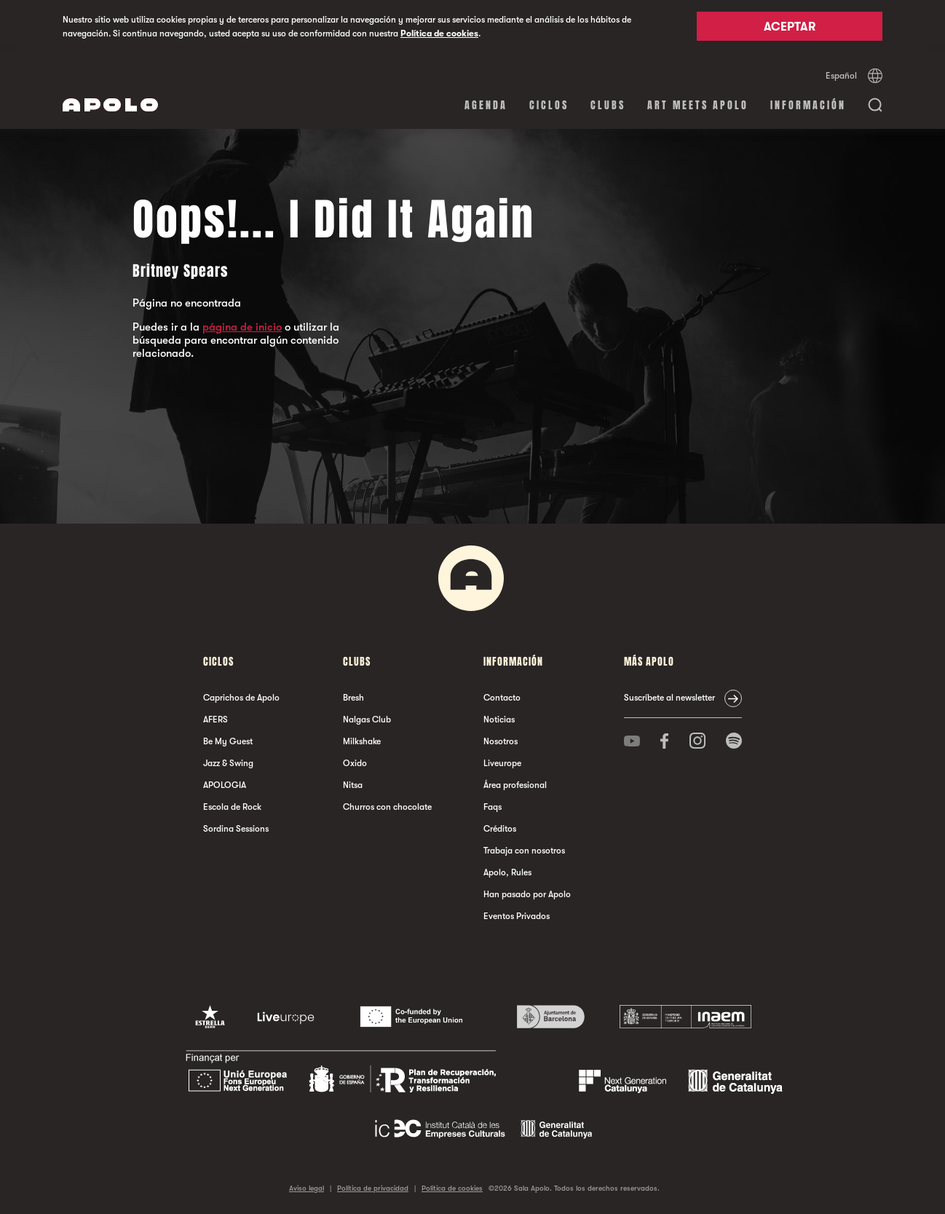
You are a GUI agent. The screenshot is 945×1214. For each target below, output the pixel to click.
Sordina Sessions (236, 829)
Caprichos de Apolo (241, 698)
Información (808, 105)
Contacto (502, 698)
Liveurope (502, 763)
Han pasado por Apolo (527, 894)
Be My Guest (228, 741)
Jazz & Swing (228, 763)
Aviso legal (306, 1188)
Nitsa (353, 785)
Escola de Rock (232, 807)
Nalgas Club (367, 719)
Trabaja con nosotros (524, 851)
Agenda (485, 105)
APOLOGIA (224, 785)
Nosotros (500, 741)
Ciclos (549, 105)
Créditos (499, 829)
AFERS (215, 719)
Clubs (607, 105)
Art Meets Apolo (697, 105)
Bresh (353, 698)
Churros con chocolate (387, 807)
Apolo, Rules (507, 872)
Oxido (355, 763)
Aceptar (789, 26)
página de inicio (242, 327)
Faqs (492, 807)
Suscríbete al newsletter (669, 698)
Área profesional (515, 785)
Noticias (499, 719)
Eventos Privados (516, 916)
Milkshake (362, 741)
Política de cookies (439, 33)
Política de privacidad (372, 1188)
